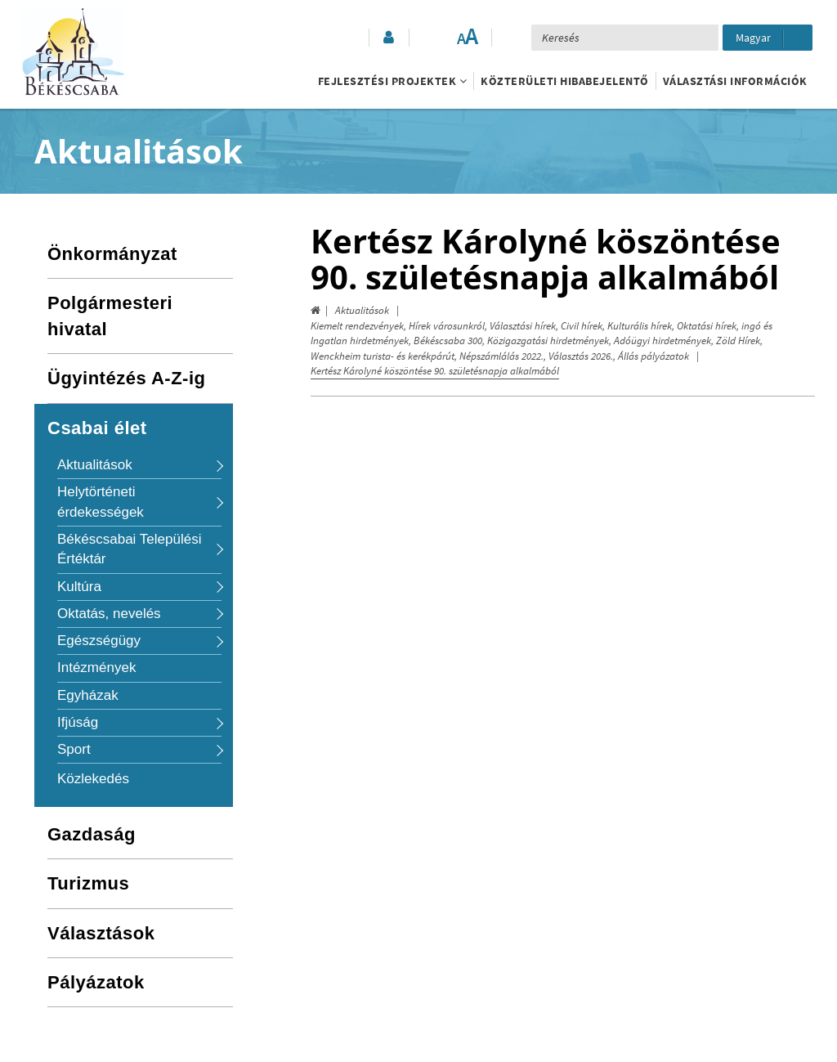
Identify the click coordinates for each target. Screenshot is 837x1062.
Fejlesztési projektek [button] (393, 81)
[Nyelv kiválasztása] (767, 38)
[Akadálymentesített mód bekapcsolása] (434, 38)
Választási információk (735, 81)
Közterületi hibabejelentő (565, 81)
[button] (387, 37)
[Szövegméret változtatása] (467, 37)
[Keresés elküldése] (699, 38)
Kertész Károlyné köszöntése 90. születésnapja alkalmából (435, 371)
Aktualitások (362, 310)
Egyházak (88, 695)
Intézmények (96, 667)
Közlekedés (93, 778)
